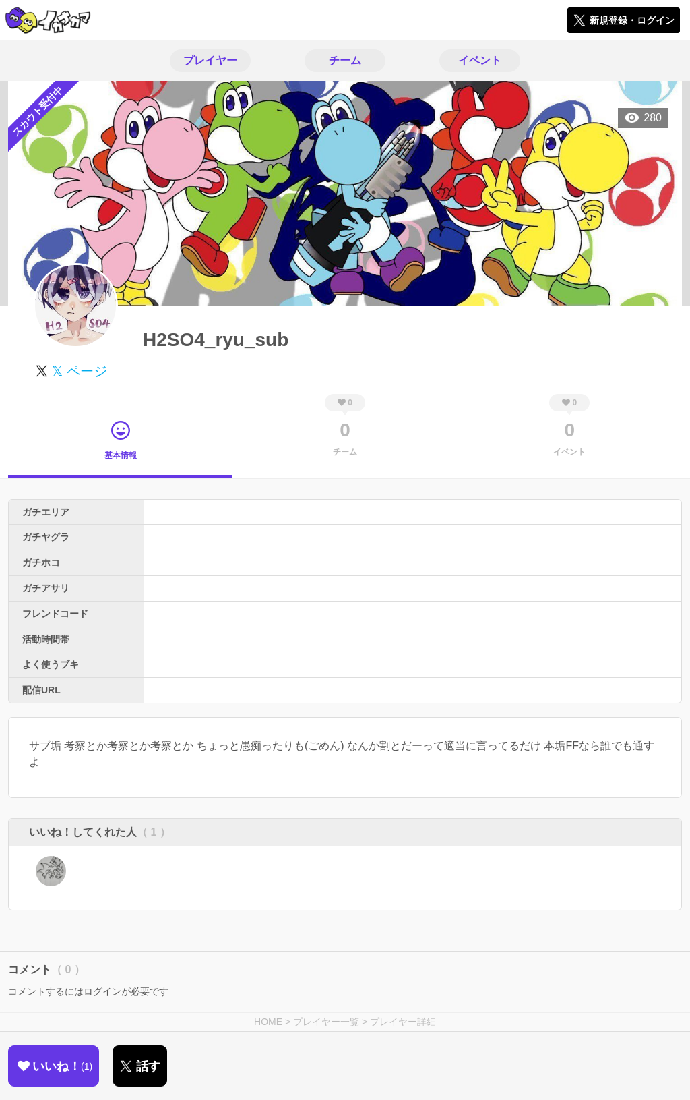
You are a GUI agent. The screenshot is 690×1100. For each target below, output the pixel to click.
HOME (268, 1021)
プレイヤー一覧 (326, 1021)
